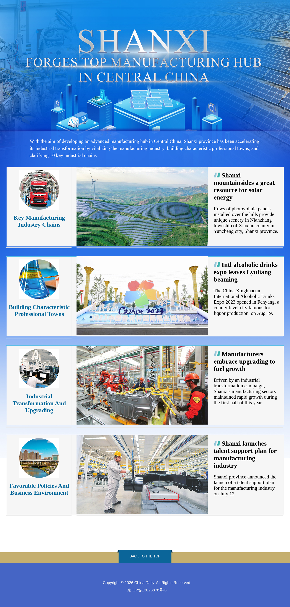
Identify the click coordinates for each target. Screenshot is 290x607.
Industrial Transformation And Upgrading (39, 403)
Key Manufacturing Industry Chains (39, 221)
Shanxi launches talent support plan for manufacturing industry (245, 454)
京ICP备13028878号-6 (146, 590)
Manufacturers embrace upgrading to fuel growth (244, 361)
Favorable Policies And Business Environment (39, 489)
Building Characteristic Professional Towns (39, 310)
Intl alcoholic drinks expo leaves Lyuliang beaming (246, 272)
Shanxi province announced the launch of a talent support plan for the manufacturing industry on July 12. (245, 485)
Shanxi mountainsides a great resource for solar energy (244, 186)
